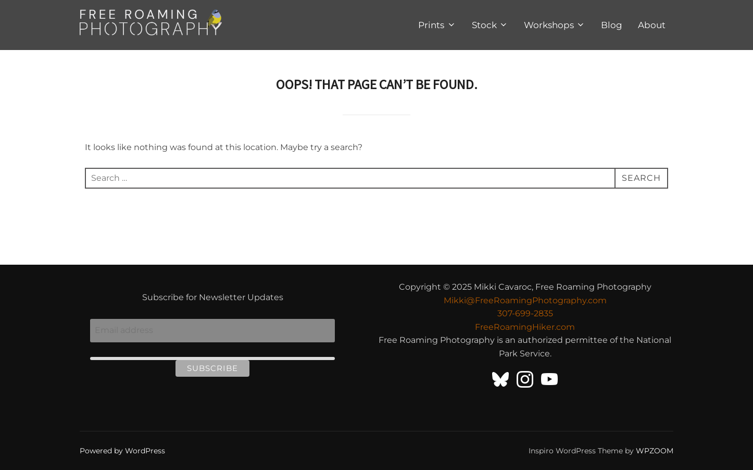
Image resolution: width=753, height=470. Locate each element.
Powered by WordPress (122, 450)
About (652, 25)
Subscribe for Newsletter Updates (212, 297)
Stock (490, 25)
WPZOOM (654, 450)
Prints (437, 25)
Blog (611, 25)
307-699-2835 (525, 313)
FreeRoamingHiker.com (525, 327)
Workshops (554, 25)
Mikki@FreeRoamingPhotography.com (525, 300)
